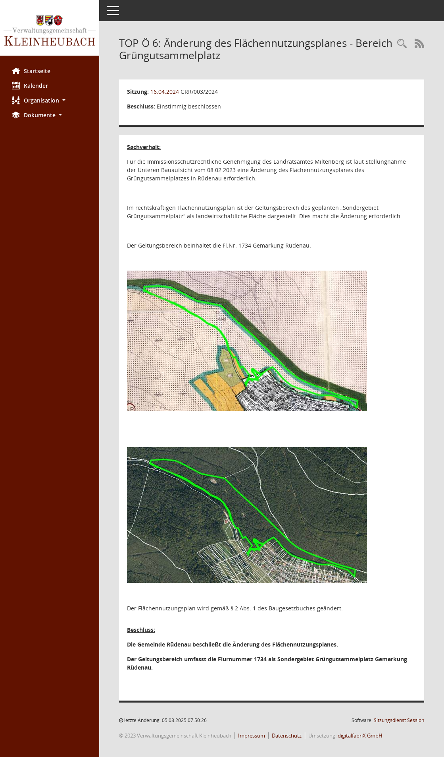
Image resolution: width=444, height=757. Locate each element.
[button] (49, 100)
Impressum (251, 735)
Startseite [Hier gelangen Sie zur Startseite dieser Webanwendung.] (31, 71)
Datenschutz (287, 735)
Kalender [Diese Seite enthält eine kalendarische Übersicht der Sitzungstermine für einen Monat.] (30, 85)
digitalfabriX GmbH (360, 735)
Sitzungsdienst (399, 720)
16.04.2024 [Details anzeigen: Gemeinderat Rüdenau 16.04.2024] (164, 91)
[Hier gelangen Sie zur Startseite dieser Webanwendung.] (49, 31)
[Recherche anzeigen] (402, 43)
